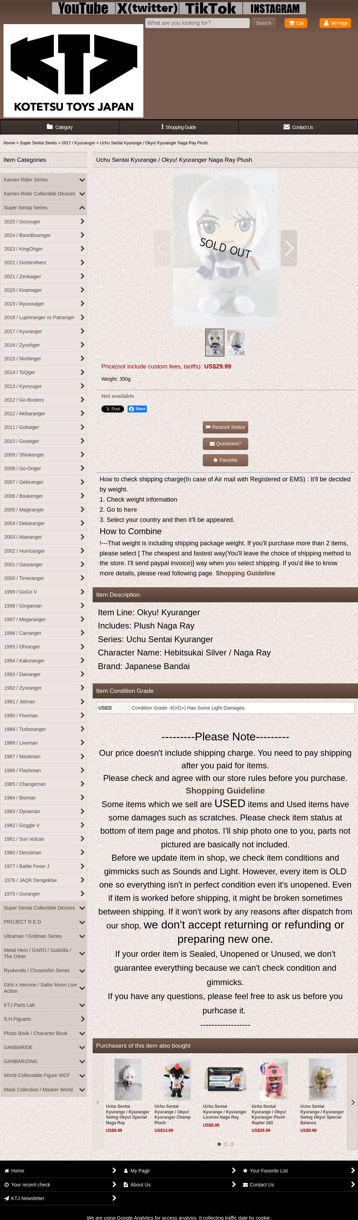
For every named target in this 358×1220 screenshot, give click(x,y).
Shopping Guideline (245, 573)
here (130, 509)
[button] (178, 127)
